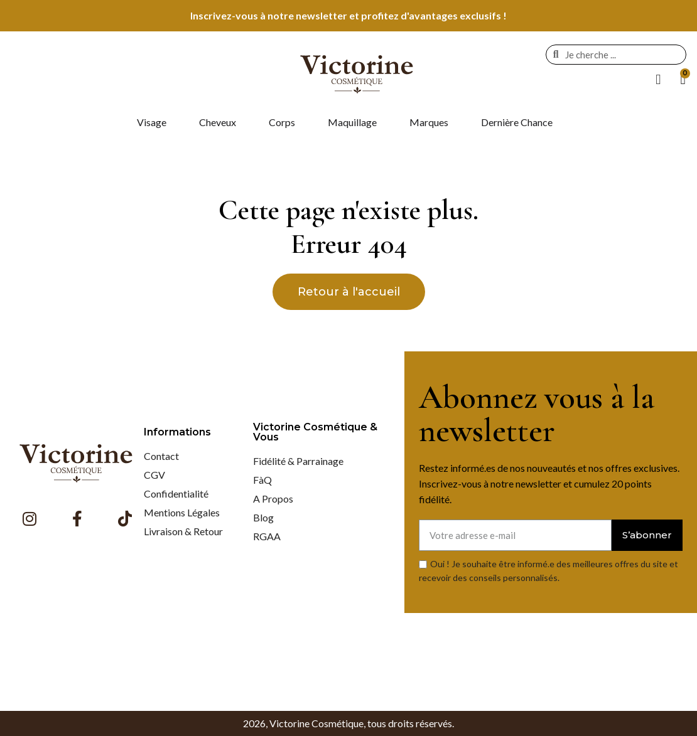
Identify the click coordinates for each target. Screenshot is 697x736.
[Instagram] (29, 518)
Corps (282, 122)
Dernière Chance (517, 122)
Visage (151, 122)
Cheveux (217, 122)
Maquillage (352, 122)
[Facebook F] (77, 518)
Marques (428, 122)
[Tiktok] (125, 518)
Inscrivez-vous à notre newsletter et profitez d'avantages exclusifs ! (348, 15)
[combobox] (619, 54)
